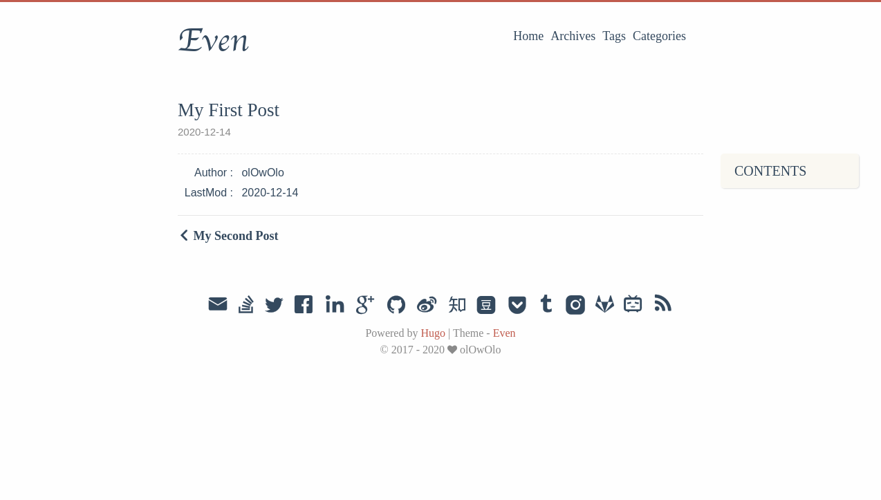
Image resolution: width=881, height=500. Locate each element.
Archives (572, 36)
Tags (614, 36)
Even (213, 40)
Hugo (432, 333)
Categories (659, 36)
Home (528, 36)
